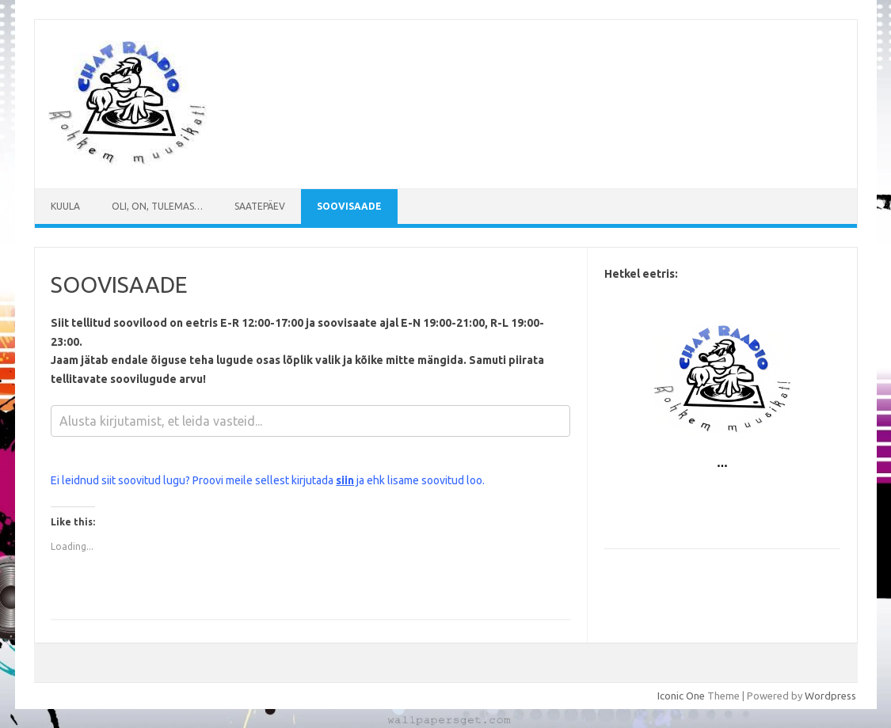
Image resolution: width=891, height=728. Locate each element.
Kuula (65, 206)
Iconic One (681, 695)
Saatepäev (259, 206)
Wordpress (830, 695)
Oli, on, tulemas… (157, 206)
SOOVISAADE (349, 206)
